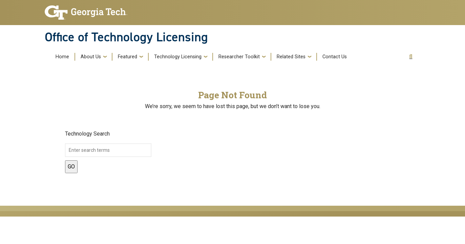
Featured (127, 57)
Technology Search (87, 133)
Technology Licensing (178, 57)
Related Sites (291, 57)
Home (62, 57)
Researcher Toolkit (239, 57)
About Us (91, 57)
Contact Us (334, 57)
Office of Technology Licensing (126, 36)
